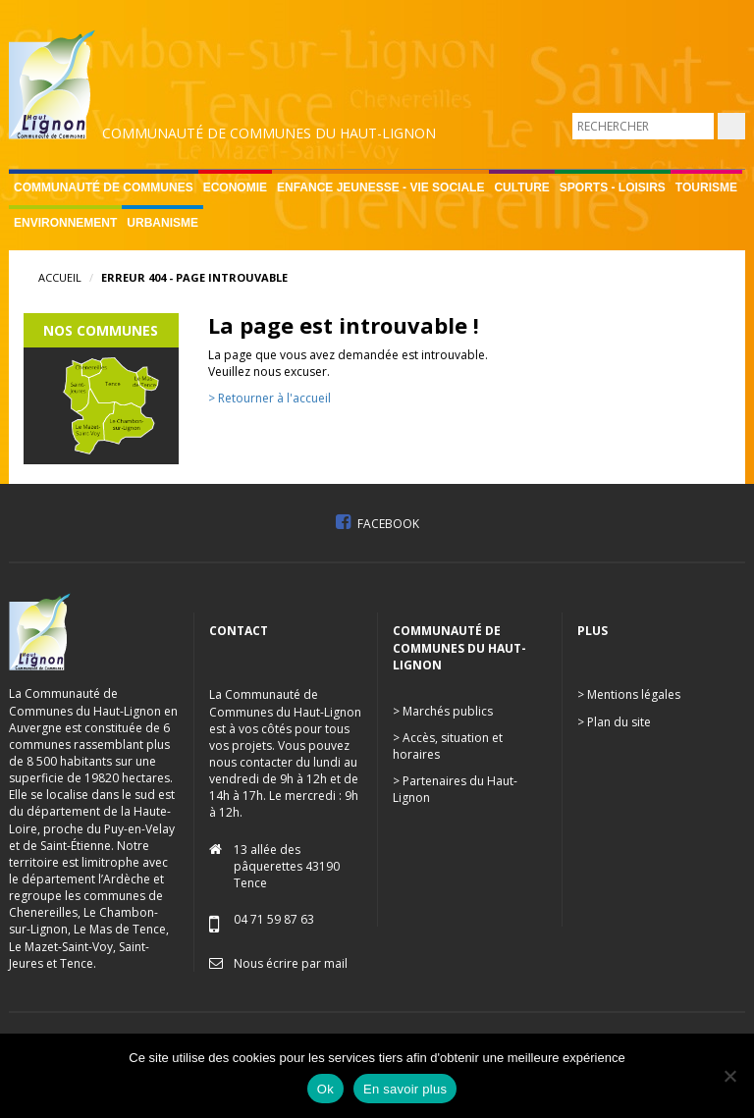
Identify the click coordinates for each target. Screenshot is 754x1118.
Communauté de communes (103, 187)
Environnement (65, 223)
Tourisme (706, 187)
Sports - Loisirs (613, 187)
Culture (521, 187)
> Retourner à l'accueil (269, 398)
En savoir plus (405, 1089)
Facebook (377, 523)
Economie (235, 187)
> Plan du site (614, 722)
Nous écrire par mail (291, 963)
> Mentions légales (628, 694)
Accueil (59, 277)
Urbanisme (162, 223)
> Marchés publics (443, 711)
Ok (325, 1089)
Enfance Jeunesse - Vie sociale (380, 187)
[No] (729, 1076)
